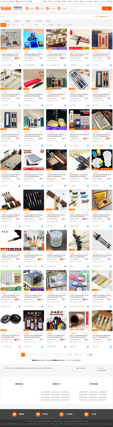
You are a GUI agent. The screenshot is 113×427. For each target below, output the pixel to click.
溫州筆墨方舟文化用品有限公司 (29, 299)
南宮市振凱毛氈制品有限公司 (29, 178)
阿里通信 (81, 424)
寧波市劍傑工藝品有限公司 (98, 138)
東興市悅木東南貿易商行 (75, 339)
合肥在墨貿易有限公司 (52, 299)
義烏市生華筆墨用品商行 (67, 394)
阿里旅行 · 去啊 (53, 424)
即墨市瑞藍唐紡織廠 (52, 219)
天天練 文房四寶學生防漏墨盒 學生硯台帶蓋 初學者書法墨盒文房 (79, 296)
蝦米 (65, 424)
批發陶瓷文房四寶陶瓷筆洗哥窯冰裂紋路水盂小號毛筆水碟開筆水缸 (56, 256)
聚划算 (43, 424)
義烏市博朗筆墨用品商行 (48, 397)
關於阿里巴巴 (73, 421)
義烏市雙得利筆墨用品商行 (68, 392)
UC (89, 424)
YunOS (76, 424)
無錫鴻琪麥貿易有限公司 (85, 392)
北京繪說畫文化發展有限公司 (75, 138)
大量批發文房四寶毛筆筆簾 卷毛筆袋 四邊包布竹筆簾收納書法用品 (56, 175)
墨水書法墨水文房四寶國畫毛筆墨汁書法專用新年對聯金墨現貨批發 (56, 336)
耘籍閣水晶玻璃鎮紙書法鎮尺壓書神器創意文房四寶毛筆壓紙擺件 (102, 296)
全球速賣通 (29, 424)
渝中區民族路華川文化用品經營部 (75, 259)
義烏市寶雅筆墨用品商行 (67, 397)
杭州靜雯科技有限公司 (7, 98)
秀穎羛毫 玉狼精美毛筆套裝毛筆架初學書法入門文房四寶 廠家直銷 (79, 256)
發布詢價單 (100, 368)
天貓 (39, 424)
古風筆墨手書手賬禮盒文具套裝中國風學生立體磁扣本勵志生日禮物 (56, 296)
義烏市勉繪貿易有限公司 (98, 339)
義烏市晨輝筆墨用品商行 (58, 392)
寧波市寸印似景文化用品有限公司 (52, 138)
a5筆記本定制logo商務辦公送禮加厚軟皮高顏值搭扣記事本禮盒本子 (33, 296)
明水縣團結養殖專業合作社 (105, 392)
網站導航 (85, 421)
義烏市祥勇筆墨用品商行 (67, 400)
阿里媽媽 (60, 424)
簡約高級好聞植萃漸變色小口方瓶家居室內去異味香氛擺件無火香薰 (11, 55)
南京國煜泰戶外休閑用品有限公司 (87, 400)
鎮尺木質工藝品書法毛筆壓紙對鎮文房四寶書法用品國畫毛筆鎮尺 (102, 95)
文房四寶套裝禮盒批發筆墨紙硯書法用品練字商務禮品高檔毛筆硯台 (33, 135)
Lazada (56, 425)
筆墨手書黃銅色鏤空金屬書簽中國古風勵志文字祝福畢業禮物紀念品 (102, 336)
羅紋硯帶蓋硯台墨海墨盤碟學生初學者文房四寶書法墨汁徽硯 (11, 336)
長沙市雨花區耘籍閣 (98, 299)
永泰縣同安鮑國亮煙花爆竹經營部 (97, 397)
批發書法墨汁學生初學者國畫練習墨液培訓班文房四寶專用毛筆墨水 (33, 336)
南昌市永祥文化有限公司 (52, 259)
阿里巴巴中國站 (21, 424)
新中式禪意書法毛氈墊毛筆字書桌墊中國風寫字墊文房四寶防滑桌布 (11, 175)
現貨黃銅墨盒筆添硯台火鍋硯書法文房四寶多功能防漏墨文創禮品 (56, 135)
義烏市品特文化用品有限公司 (75, 178)
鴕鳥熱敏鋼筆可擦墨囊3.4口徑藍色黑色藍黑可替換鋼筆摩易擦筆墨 (33, 55)
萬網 (86, 424)
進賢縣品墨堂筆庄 (51, 178)
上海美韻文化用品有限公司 (7, 259)
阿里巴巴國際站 (12, 424)
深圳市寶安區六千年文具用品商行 (98, 259)
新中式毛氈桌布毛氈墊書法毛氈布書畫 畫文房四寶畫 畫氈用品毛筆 (11, 95)
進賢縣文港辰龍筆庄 (7, 219)
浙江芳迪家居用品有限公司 (7, 58)
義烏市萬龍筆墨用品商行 (58, 394)
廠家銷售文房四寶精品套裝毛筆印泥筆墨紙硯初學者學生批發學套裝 (102, 215)
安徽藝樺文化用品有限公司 (29, 259)
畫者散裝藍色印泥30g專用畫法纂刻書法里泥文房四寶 (79, 135)
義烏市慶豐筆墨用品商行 (48, 400)
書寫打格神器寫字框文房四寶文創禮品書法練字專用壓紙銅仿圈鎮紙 (102, 135)
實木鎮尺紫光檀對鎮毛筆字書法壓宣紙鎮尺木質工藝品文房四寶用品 (11, 135)
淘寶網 (35, 424)
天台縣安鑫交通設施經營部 (95, 392)
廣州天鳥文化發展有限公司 (75, 299)
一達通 (110, 424)
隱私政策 (66, 421)
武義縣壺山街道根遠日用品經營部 (87, 394)
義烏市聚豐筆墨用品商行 (58, 397)
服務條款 (60, 421)
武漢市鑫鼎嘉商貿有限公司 (7, 299)
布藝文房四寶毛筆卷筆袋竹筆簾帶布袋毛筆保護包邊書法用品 (56, 215)
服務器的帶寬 (102, 400)
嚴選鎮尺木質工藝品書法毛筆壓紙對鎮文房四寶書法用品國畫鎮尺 (79, 95)
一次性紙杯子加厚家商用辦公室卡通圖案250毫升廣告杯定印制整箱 (56, 55)
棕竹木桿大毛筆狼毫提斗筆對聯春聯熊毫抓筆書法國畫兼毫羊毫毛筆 (11, 215)
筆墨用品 (82, 368)
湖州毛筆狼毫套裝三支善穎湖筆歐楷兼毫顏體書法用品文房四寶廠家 (79, 175)
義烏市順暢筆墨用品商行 (48, 392)
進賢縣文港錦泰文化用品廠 (75, 219)
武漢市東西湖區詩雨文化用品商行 (29, 58)
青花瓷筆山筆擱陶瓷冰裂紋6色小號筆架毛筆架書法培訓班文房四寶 (79, 215)
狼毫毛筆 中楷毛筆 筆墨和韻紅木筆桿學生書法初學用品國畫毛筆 (79, 55)
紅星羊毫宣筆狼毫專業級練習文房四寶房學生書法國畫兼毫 (33, 256)
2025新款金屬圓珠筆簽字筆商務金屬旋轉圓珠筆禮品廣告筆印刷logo (33, 215)
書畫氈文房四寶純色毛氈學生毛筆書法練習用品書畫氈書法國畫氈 (33, 175)
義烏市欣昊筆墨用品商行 (29, 219)
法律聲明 (54, 421)
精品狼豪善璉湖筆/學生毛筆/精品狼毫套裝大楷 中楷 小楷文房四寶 (102, 256)
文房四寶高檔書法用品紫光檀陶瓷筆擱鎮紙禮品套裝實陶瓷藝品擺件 (33, 95)
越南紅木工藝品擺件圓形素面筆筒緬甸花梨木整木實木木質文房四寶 (79, 336)
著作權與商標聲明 (46, 421)
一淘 (47, 424)
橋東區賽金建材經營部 (94, 394)
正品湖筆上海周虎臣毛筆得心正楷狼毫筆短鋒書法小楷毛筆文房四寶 (11, 256)
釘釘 (100, 424)
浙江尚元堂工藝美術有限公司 (98, 58)
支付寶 (93, 424)
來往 (97, 424)
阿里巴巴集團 (3, 424)
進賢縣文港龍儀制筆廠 (98, 178)
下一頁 (69, 354)
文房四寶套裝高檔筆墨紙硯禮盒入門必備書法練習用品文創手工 (56, 95)
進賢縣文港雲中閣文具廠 (52, 339)
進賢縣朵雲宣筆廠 (97, 219)
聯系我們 (80, 421)
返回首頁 (68, 360)
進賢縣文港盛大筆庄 (75, 58)
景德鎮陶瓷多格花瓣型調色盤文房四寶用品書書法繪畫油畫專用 (102, 175)
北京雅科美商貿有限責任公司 (96, 400)
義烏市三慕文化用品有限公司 (29, 339)
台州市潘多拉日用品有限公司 (52, 58)
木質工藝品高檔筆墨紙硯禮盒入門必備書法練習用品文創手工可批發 (102, 55)
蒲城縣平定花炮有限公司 (85, 397)
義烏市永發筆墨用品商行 (58, 400)
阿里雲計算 (70, 424)
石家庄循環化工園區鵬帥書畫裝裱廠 (7, 339)
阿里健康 (105, 424)
